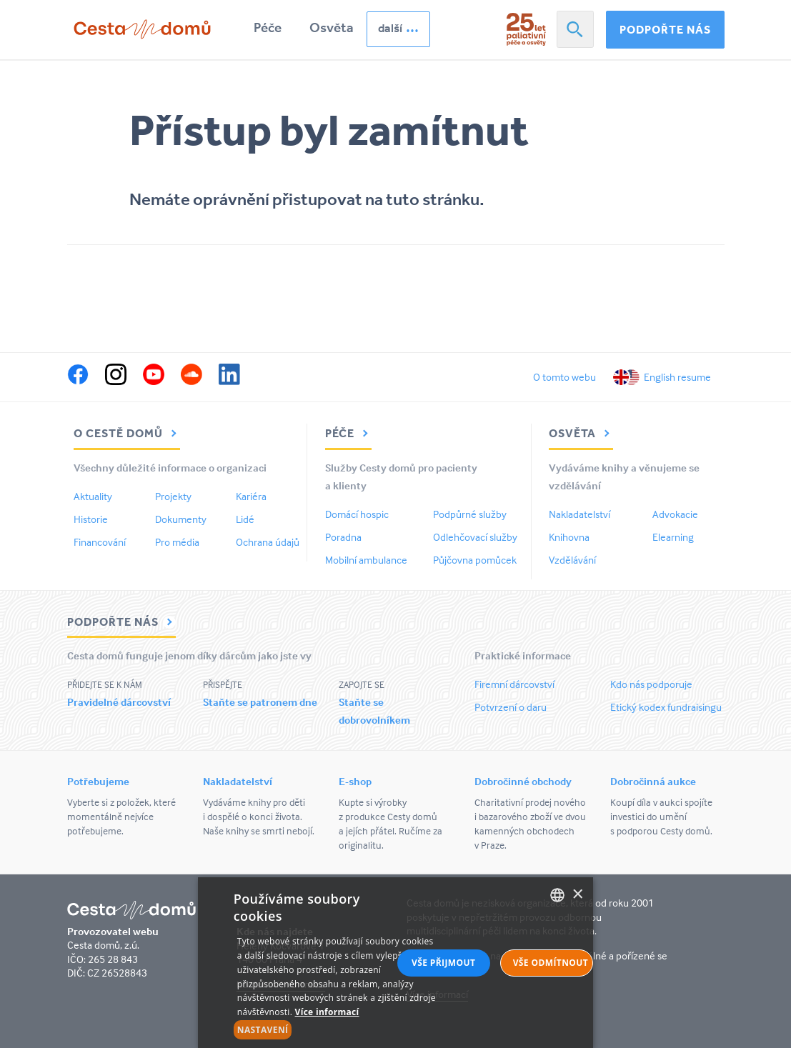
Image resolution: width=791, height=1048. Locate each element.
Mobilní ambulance (366, 560)
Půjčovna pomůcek (475, 560)
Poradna (343, 537)
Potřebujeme (98, 781)
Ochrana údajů (267, 542)
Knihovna (569, 537)
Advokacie (675, 514)
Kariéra (251, 496)
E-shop (355, 781)
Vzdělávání (572, 560)
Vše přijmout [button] (443, 963)
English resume (677, 377)
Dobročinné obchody (523, 781)
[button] (336, 1030)
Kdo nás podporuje (651, 684)
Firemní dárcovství (514, 684)
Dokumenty (181, 519)
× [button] (577, 894)
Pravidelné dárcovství (119, 702)
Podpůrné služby (470, 514)
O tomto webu (564, 377)
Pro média (177, 542)
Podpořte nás (665, 29)
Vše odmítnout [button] (550, 963)
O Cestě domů (127, 433)
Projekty (173, 496)
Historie (91, 519)
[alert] (396, 962)
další (390, 28)
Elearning (673, 537)
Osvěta (331, 27)
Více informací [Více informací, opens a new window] (327, 1012)
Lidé (245, 519)
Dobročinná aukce (653, 781)
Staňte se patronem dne (260, 702)
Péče (268, 27)
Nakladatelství (579, 514)
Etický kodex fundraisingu (666, 707)
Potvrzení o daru (510, 707)
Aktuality (93, 496)
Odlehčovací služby (475, 537)
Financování (100, 542)
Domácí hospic (357, 514)
